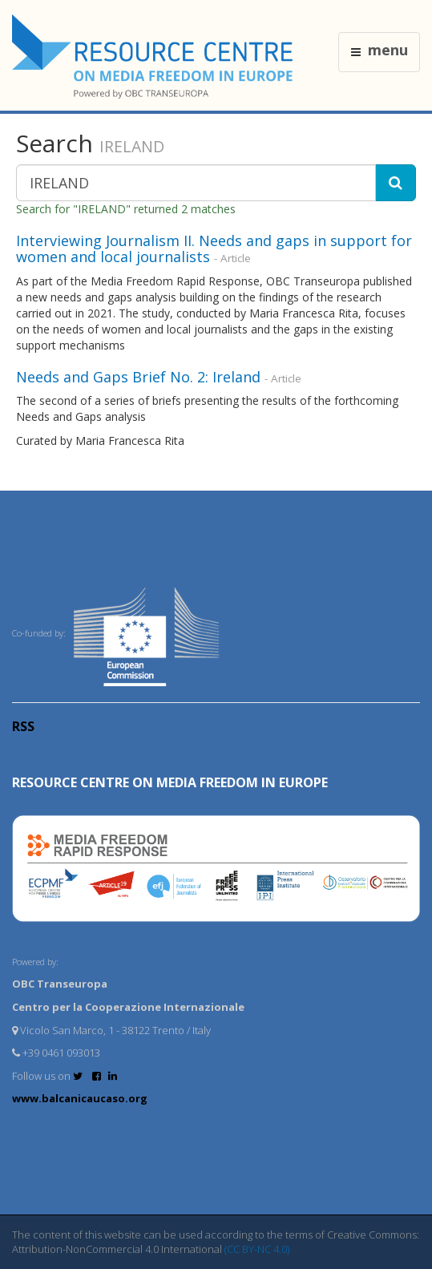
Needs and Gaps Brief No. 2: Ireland (138, 376)
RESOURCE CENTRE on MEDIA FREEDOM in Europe (170, 782)
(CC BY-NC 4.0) (256, 1249)
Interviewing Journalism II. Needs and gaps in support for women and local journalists (214, 248)
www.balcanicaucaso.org (79, 1098)
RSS (23, 726)
